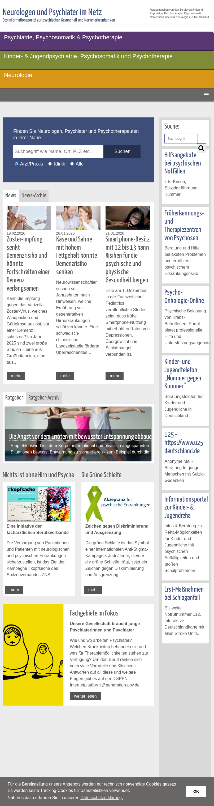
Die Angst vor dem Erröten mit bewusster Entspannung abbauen (82, 436)
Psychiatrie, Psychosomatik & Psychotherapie (63, 37)
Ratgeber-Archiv (43, 398)
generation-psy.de (122, 685)
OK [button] (196, 791)
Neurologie (18, 75)
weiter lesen (85, 696)
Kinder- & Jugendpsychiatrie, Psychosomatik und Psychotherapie (88, 56)
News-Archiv (33, 196)
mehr (15, 376)
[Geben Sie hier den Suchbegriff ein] (181, 138)
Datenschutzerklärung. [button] (101, 797)
